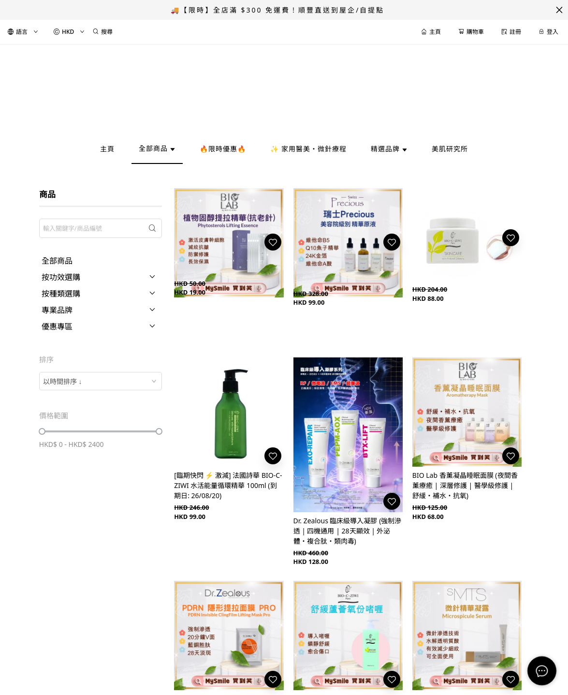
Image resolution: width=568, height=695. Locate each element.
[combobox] (100, 381)
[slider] (42, 431)
